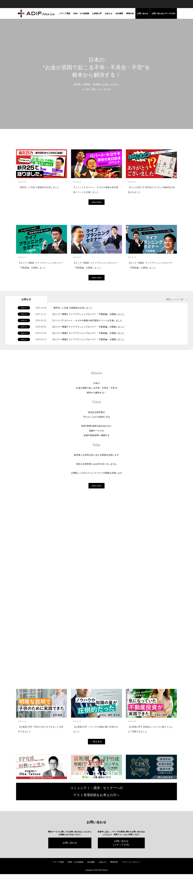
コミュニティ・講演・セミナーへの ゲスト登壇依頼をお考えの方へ (96, 793)
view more (96, 202)
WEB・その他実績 (81, 13)
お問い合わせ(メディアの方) (163, 13)
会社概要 (119, 13)
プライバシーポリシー (131, 864)
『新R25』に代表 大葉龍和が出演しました (71, 308)
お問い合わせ (142, 13)
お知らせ (108, 13)
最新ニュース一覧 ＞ (177, 299)
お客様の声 (97, 13)
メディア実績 (64, 13)
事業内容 (130, 13)
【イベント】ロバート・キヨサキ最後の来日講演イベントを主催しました (86, 320)
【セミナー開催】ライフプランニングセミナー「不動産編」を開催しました (87, 314)
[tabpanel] (96, 74)
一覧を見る (96, 743)
